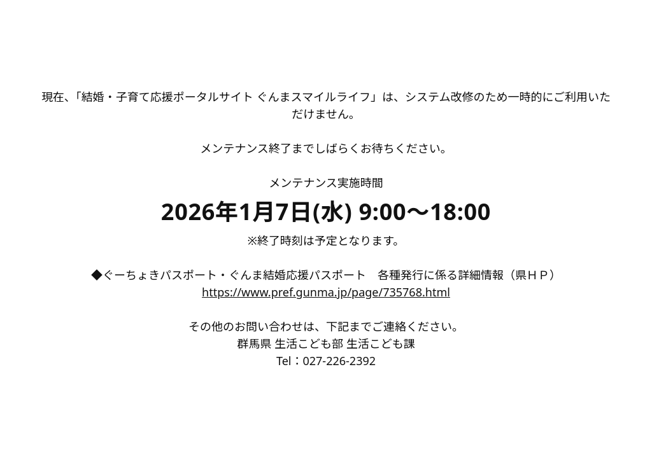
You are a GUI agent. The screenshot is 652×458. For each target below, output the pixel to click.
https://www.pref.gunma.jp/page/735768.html (326, 292)
